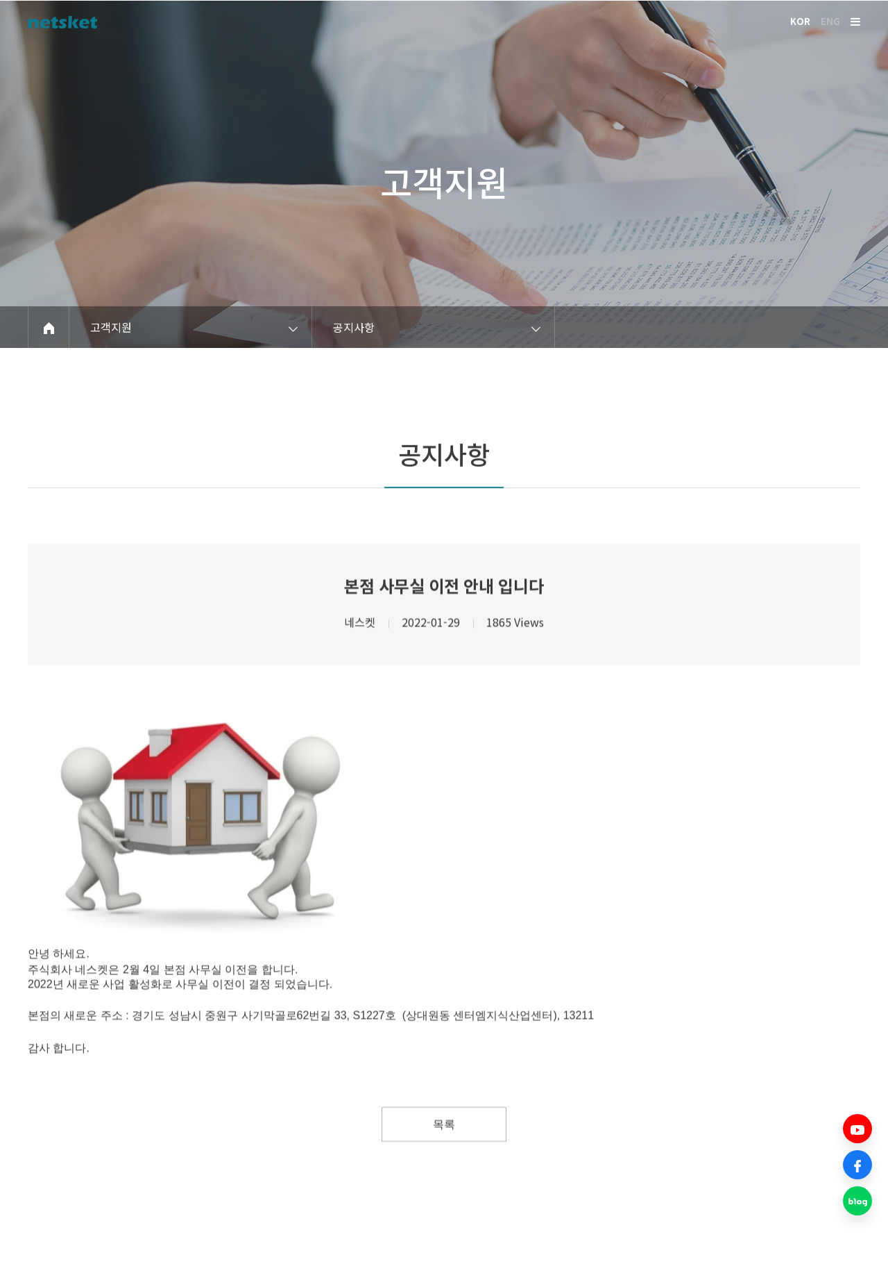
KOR (800, 21)
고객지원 (444, 185)
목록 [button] (444, 1166)
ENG (830, 21)
